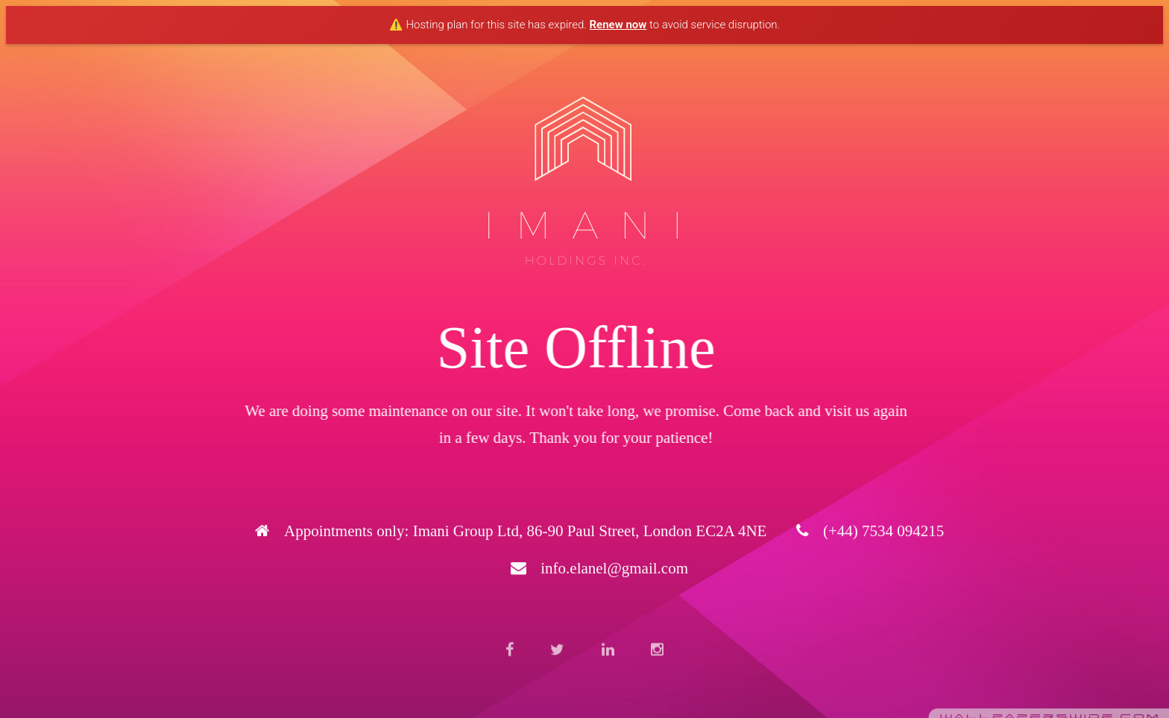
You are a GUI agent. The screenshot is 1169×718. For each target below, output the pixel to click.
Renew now (618, 24)
